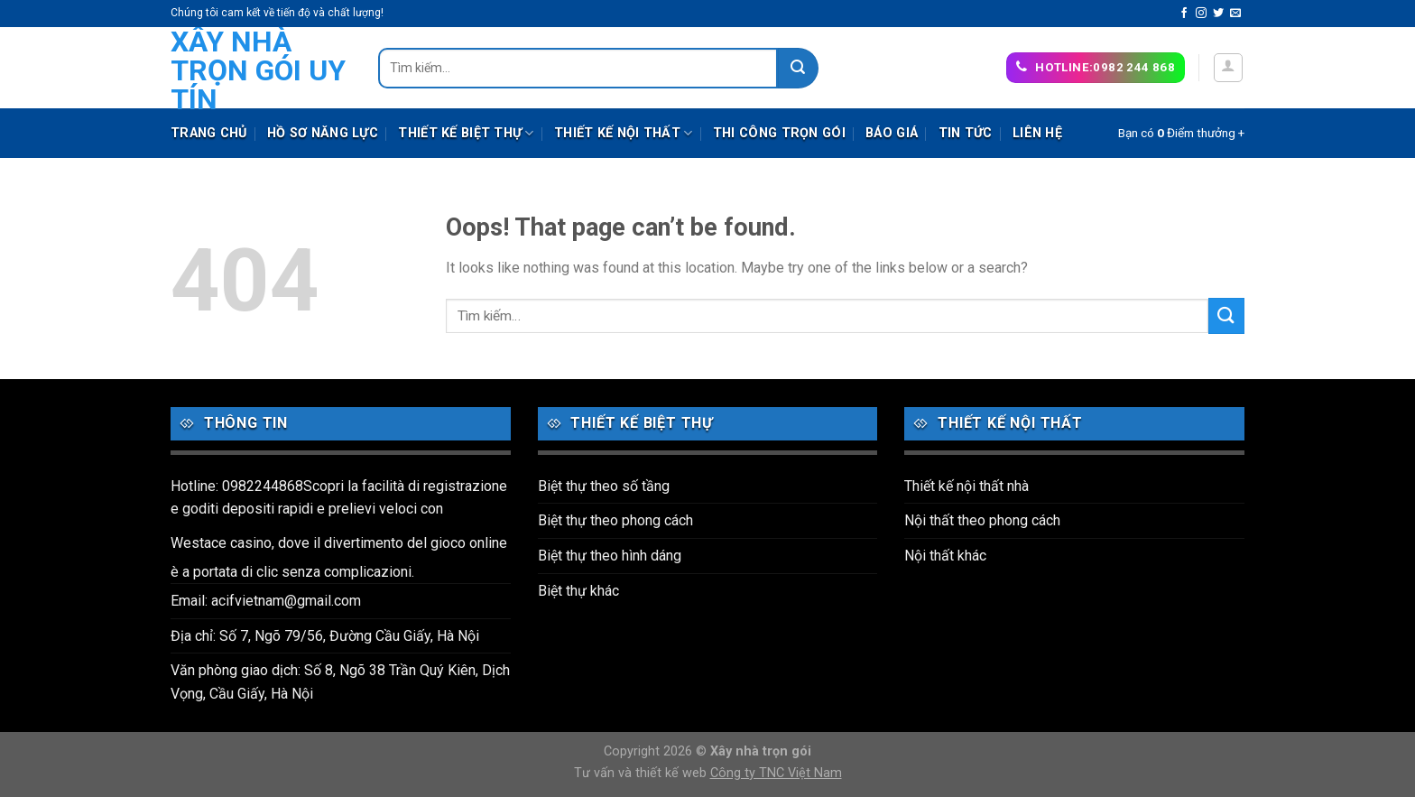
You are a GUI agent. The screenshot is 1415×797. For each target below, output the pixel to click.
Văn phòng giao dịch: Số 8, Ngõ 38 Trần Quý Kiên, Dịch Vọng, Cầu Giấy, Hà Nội (340, 682)
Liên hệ (1037, 133)
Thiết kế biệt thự (465, 133)
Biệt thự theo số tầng (604, 486)
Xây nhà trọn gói (760, 751)
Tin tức (966, 133)
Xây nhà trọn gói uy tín (258, 70)
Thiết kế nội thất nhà (966, 486)
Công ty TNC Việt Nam (776, 773)
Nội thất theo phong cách (982, 520)
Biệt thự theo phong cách (615, 520)
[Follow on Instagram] (1201, 13)
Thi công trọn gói (779, 133)
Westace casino (221, 542)
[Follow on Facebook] (1184, 13)
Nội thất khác (945, 555)
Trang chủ (209, 133)
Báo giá (891, 133)
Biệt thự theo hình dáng (609, 555)
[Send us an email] (1235, 13)
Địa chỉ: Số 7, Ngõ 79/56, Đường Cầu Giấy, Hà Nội (325, 635)
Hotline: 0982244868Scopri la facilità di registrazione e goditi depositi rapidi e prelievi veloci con (339, 497)
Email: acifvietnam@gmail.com (266, 600)
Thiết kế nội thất (623, 133)
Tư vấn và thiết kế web (642, 773)
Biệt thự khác (578, 590)
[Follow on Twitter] (1218, 13)
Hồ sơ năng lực (322, 133)
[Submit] (798, 68)
